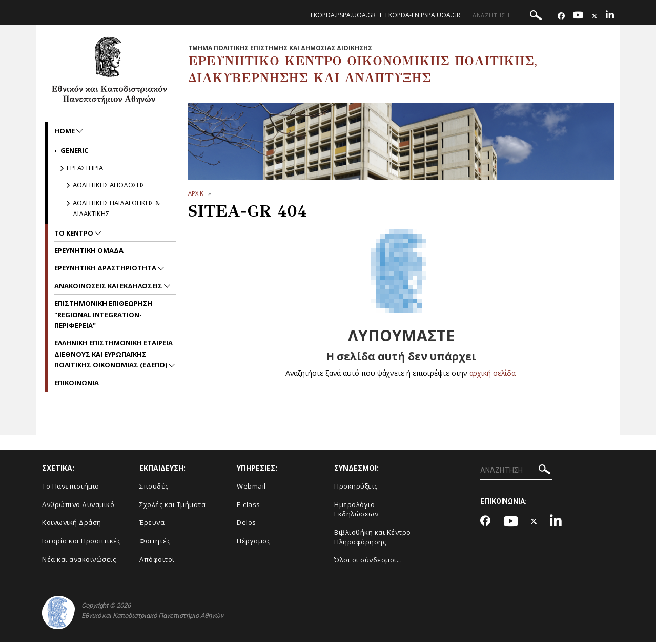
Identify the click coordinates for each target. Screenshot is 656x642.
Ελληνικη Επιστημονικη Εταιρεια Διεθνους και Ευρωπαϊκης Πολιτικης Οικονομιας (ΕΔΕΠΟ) (113, 353)
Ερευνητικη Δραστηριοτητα (106, 268)
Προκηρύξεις (356, 486)
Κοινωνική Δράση (71, 522)
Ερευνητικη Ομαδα (89, 250)
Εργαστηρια (85, 167)
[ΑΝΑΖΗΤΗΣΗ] (509, 15)
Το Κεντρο (74, 233)
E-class (248, 504)
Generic (74, 150)
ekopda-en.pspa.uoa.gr (422, 15)
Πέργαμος (253, 541)
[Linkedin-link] (610, 16)
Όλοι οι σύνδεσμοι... (368, 560)
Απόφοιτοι (157, 559)
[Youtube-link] (578, 16)
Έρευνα (152, 522)
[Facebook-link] (561, 16)
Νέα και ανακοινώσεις (79, 559)
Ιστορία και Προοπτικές (81, 541)
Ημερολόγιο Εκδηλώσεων (356, 509)
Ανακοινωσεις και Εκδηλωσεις (109, 285)
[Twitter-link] (594, 16)
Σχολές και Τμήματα (172, 504)
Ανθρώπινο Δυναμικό (78, 504)
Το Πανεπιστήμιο (70, 486)
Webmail (251, 486)
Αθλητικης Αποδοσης (109, 184)
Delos (246, 522)
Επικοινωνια (76, 382)
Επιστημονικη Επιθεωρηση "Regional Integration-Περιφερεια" (103, 314)
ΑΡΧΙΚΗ (197, 193)
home (65, 130)
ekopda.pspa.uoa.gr (343, 15)
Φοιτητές (154, 541)
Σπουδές (154, 486)
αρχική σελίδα (492, 373)
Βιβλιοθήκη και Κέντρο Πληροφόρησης (372, 537)
